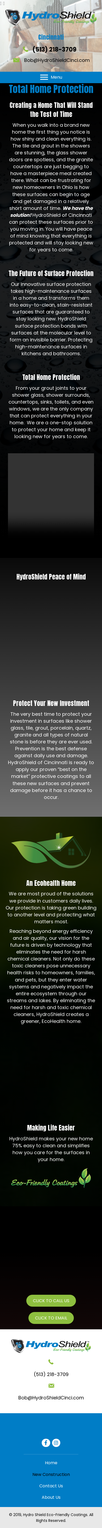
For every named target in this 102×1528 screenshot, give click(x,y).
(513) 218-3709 (54, 49)
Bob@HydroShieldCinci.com (57, 60)
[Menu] (51, 77)
